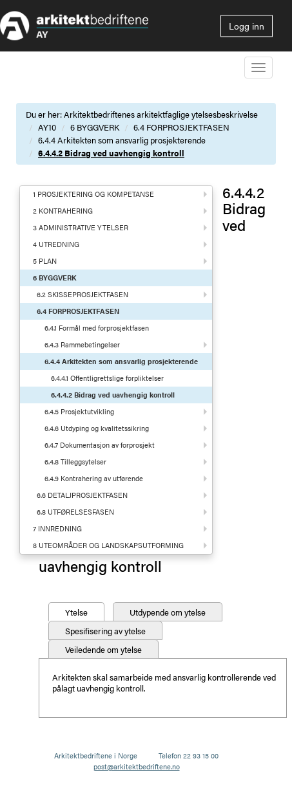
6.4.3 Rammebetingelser (82, 344)
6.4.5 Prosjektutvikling (79, 411)
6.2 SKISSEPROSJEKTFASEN (82, 294)
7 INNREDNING (57, 528)
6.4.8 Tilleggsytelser (75, 461)
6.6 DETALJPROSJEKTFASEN (82, 495)
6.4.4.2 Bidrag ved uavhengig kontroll (111, 153)
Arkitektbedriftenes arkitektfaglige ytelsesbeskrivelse (161, 114)
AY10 (47, 127)
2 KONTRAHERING (63, 210)
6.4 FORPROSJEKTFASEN (181, 127)
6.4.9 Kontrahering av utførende (93, 478)
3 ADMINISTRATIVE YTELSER (80, 227)
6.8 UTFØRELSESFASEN (75, 512)
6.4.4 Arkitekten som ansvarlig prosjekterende (122, 140)
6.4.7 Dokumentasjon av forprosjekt (99, 445)
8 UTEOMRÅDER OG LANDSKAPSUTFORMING (108, 545)
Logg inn (246, 25)
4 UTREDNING (56, 244)
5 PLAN (45, 261)
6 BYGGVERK (94, 127)
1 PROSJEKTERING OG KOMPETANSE (93, 194)
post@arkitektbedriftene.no (136, 766)
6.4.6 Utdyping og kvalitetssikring (96, 428)
